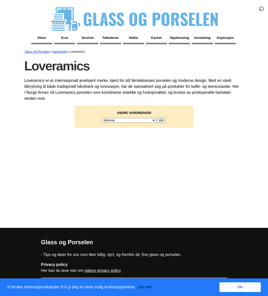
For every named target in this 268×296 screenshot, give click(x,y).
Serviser (87, 38)
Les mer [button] (145, 287)
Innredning (202, 38)
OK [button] (240, 287)
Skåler (133, 38)
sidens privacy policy (102, 270)
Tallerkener (110, 38)
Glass (41, 38)
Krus (64, 38)
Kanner (156, 38)
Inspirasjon (225, 38)
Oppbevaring (179, 38)
